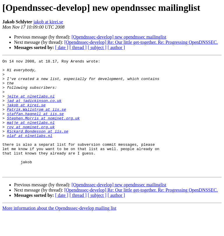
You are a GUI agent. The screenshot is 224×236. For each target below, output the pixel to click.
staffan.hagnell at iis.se (35, 125)
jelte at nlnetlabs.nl (31, 104)
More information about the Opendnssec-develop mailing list (59, 230)
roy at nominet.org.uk (31, 140)
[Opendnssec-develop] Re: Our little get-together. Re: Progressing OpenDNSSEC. (141, 42)
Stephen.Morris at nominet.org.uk (43, 130)
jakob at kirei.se (48, 21)
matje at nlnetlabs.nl (31, 135)
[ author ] (116, 47)
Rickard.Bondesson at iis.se (38, 146)
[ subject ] (97, 47)
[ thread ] (78, 47)
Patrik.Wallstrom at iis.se (36, 119)
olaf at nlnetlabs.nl (29, 151)
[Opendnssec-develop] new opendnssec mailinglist (118, 36)
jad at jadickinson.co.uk (34, 109)
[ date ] (61, 47)
